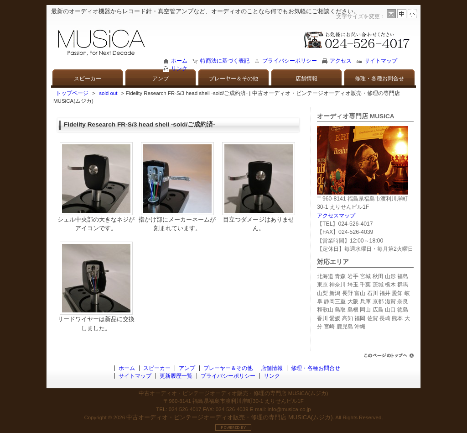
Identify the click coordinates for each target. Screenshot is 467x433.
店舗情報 (306, 78)
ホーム (179, 60)
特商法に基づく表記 (224, 60)
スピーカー (87, 78)
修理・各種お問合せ (379, 78)
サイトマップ (380, 60)
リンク (179, 68)
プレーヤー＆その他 (233, 78)
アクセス (341, 60)
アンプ (160, 78)
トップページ (72, 93)
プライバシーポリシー (289, 60)
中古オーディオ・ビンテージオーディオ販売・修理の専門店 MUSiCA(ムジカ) (229, 417)
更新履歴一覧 (176, 376)
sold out (108, 93)
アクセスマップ (336, 215)
